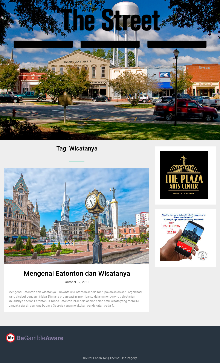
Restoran (165, 67)
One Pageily (129, 358)
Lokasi (129, 67)
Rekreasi (205, 67)
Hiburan (185, 67)
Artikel (146, 67)
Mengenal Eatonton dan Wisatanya (77, 274)
